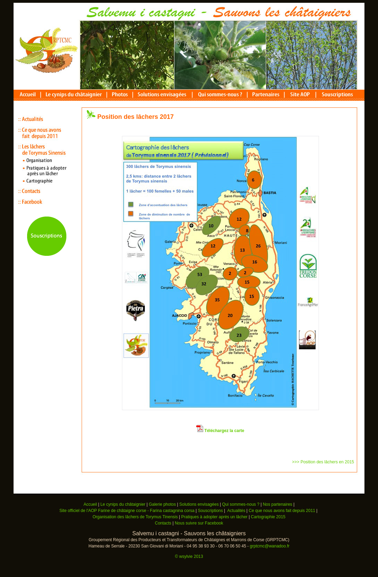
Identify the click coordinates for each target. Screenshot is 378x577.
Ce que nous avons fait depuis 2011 (282, 510)
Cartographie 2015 (268, 516)
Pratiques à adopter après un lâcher (214, 516)
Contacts (163, 523)
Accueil (90, 504)
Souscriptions (210, 510)
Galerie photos (162, 504)
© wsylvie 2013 (189, 556)
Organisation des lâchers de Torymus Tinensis (135, 516)
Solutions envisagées (199, 504)
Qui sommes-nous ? (240, 504)
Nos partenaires (277, 504)
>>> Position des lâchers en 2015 (323, 462)
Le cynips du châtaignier (122, 504)
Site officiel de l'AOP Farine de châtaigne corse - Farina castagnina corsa (127, 510)
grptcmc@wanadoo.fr (269, 546)
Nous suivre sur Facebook (199, 523)
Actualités (236, 510)
